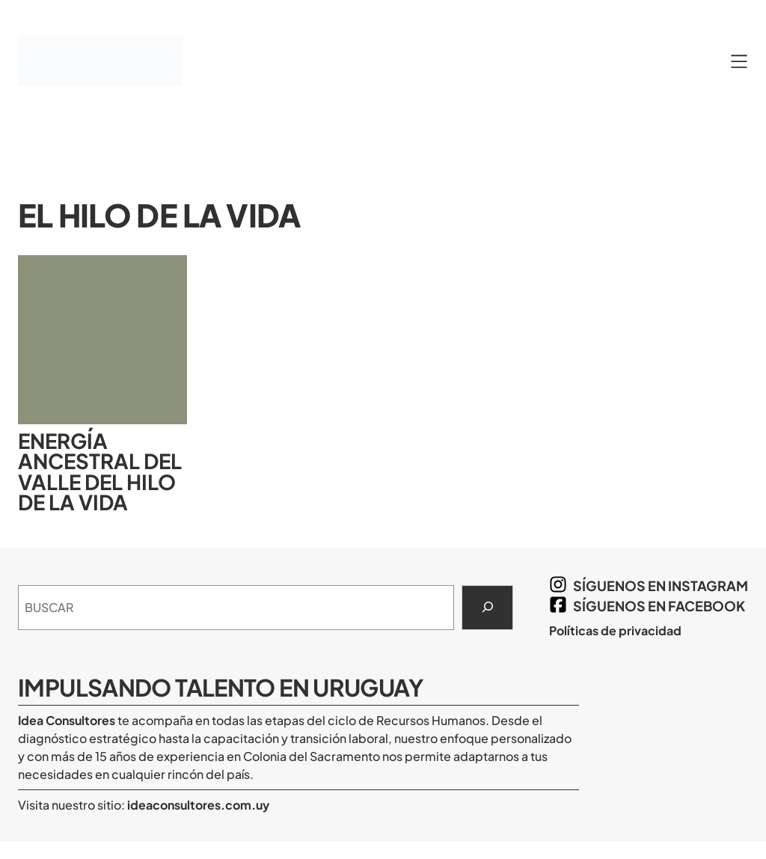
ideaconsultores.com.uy (197, 805)
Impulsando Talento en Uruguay (220, 687)
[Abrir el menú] (739, 61)
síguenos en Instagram (660, 585)
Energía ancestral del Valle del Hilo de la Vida (100, 471)
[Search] (487, 607)
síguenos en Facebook (659, 605)
